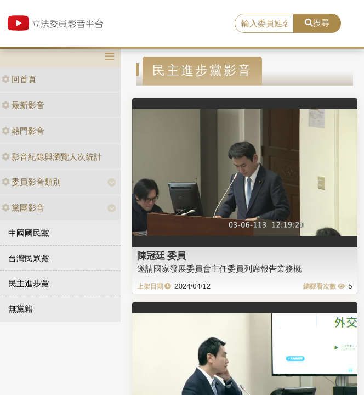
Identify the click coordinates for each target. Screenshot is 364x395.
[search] (264, 23)
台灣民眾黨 (28, 258)
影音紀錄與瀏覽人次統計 (52, 156)
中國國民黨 (28, 233)
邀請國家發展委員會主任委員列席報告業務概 (219, 268)
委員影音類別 (31, 182)
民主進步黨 (28, 283)
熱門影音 (23, 131)
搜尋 (317, 22)
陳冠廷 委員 (161, 256)
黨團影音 (23, 207)
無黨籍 (20, 308)
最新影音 (23, 105)
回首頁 (19, 79)
